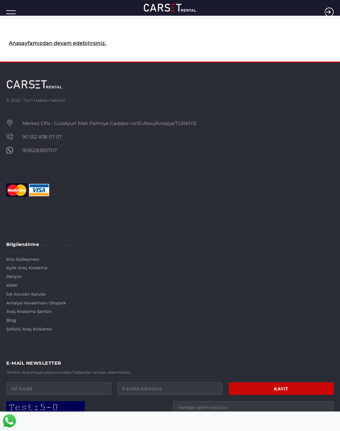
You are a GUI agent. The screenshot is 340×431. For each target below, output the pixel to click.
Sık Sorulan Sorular (16, 294)
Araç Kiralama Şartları (16, 311)
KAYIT (281, 388)
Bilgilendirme (16, 244)
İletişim (14, 276)
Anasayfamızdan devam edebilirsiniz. (57, 43)
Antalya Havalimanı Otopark (16, 302)
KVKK (11, 285)
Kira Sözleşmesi (16, 259)
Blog (11, 320)
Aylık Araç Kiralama (16, 267)
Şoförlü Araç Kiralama (16, 328)
